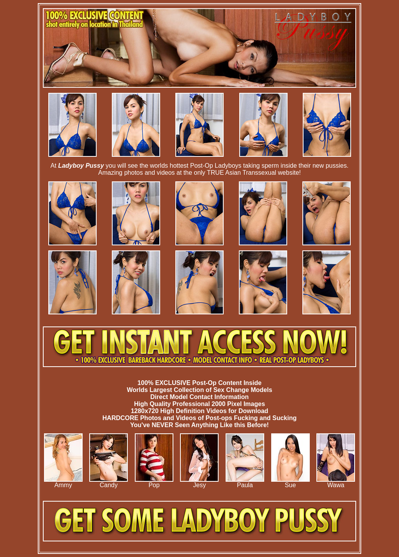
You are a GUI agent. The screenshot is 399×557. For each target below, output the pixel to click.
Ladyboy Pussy (81, 165)
